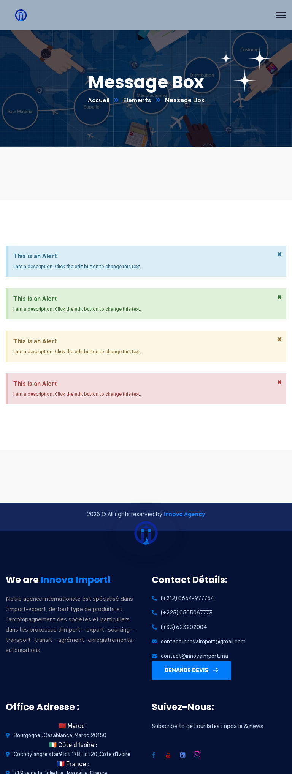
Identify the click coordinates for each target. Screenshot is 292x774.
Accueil (98, 100)
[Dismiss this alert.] (279, 255)
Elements (137, 100)
